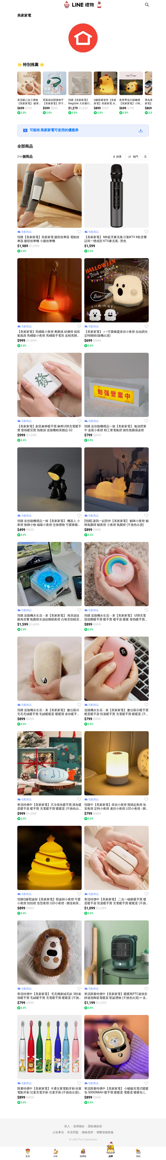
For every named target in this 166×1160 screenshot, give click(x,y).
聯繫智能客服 (105, 1132)
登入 (67, 1126)
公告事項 (58, 1132)
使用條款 (79, 1126)
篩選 (118, 156)
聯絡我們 (87, 1132)
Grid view (145, 156)
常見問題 (72, 1132)
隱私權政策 (95, 1126)
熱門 (135, 156)
